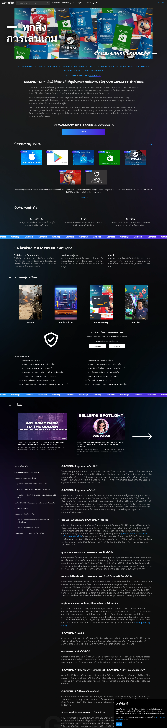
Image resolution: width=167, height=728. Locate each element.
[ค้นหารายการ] (32, 3)
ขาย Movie (106, 67)
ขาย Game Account (85, 67)
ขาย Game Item (26, 67)
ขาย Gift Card (47, 67)
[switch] (93, 3)
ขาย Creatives (93, 71)
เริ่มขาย (83, 132)
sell (74, 75)
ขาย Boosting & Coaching (132, 67)
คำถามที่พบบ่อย (96, 344)
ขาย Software (72, 71)
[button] (47, 3)
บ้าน (68, 75)
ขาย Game (64, 67)
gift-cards (84, 75)
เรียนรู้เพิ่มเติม (117, 344)
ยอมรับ (119, 724)
